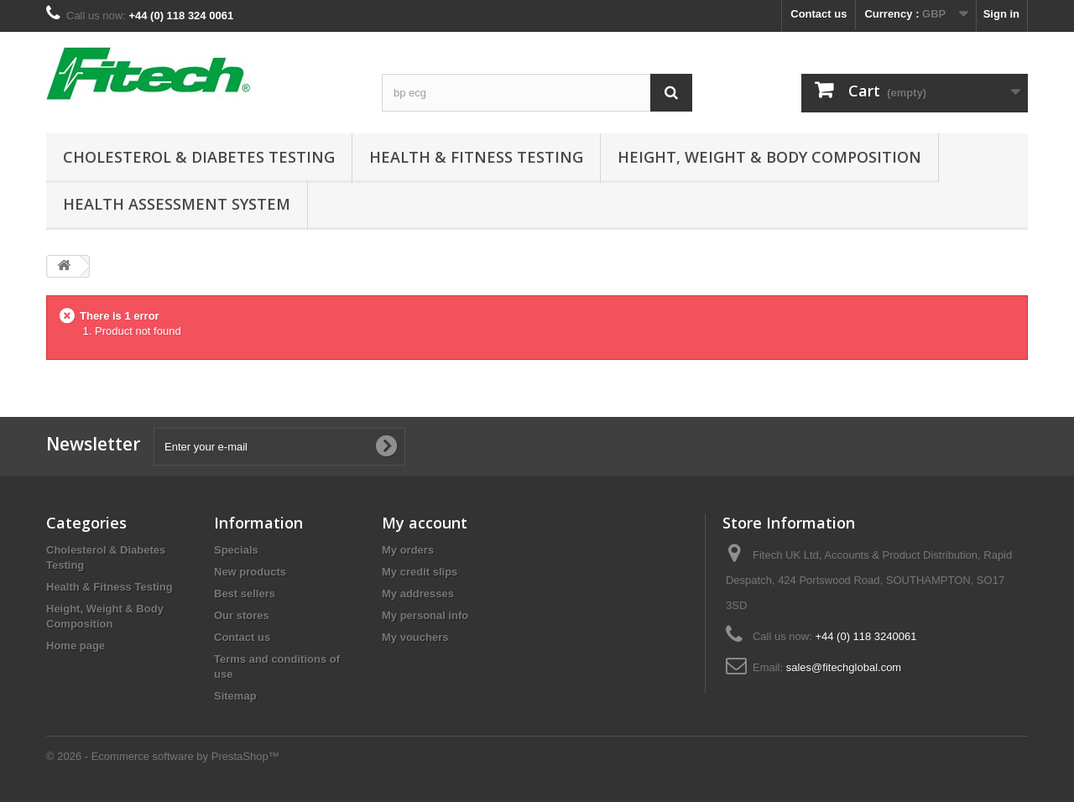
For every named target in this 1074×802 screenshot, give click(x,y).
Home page (75, 645)
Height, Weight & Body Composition (769, 157)
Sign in (1001, 14)
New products (250, 571)
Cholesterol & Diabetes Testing (199, 157)
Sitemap (235, 696)
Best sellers (244, 593)
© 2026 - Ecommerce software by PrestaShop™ (162, 756)
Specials (236, 550)
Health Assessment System (176, 204)
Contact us (818, 14)
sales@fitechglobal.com (843, 667)
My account (424, 523)
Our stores (241, 615)
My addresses (418, 593)
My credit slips (419, 571)
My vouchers (415, 637)
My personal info (425, 615)
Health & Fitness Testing (476, 157)
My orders (408, 550)
